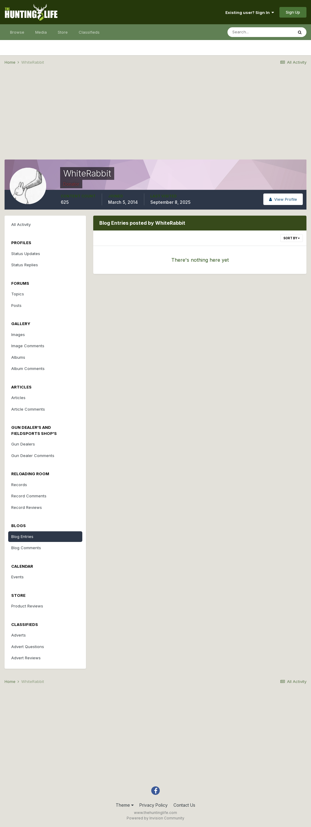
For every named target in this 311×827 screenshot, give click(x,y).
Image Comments (27, 345)
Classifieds (89, 32)
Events (17, 576)
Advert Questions (27, 646)
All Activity (21, 224)
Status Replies (24, 264)
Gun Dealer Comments (32, 455)
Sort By (291, 238)
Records (19, 484)
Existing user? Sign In (249, 12)
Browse (17, 32)
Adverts (18, 635)
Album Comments (28, 368)
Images (18, 334)
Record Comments (28, 495)
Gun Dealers (23, 444)
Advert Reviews (26, 657)
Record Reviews (26, 507)
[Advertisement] (155, 117)
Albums (18, 357)
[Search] (260, 32)
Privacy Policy (153, 805)
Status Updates (25, 253)
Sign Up (293, 12)
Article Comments (28, 409)
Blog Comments (26, 547)
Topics (17, 293)
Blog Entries (22, 536)
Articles (18, 397)
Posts (16, 305)
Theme (125, 805)
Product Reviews (27, 605)
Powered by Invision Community (155, 818)
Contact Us (184, 805)
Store (63, 32)
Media (41, 32)
